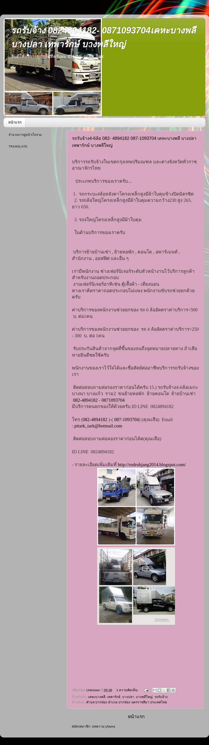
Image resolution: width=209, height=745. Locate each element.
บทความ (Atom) (103, 726)
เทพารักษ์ (113, 697)
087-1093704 (126, 419)
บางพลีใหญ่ (144, 697)
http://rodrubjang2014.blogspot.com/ (152, 464)
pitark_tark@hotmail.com (98, 425)
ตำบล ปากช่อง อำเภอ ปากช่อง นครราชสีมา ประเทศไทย (126, 702)
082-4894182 (85, 400)
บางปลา (128, 697)
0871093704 (113, 400)
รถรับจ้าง (161, 697)
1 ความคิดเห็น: (127, 690)
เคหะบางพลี (96, 697)
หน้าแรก (15, 122)
